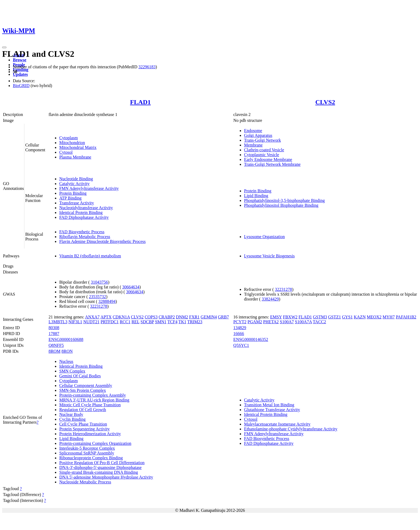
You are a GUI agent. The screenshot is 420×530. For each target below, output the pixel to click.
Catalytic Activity (74, 183)
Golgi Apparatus (258, 135)
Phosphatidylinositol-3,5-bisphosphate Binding (284, 200)
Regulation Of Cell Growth (82, 409)
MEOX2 (374, 317)
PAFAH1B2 (406, 317)
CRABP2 (167, 317)
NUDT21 (91, 321)
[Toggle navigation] (4, 47)
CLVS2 (325, 102)
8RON (67, 351)
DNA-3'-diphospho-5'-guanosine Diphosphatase (100, 467)
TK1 (182, 321)
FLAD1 (140, 102)
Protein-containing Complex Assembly (92, 395)
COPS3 (151, 317)
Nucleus (66, 361)
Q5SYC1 (241, 345)
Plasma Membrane (75, 157)
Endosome (253, 130)
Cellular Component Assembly (85, 385)
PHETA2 (271, 321)
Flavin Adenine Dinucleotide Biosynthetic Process (102, 241)
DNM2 (182, 317)
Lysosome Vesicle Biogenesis (269, 256)
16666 (238, 333)
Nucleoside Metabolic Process (85, 482)
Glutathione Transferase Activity (272, 409)
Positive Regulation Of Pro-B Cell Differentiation (101, 462)
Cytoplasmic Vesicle (261, 154)
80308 (53, 327)
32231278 (98, 306)
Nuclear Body (71, 414)
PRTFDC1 (109, 321)
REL (136, 321)
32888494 (106, 301)
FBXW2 (290, 317)
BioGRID (21, 85)
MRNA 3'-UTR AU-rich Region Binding (94, 400)
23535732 (97, 296)
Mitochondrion (72, 142)
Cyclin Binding (72, 419)
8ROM (54, 351)
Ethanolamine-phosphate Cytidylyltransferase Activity (290, 429)
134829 (239, 327)
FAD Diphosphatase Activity (84, 217)
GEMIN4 (209, 317)
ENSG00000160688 (65, 339)
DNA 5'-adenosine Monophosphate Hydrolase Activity (106, 477)
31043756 (99, 282)
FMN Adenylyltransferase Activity (89, 188)
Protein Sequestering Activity (84, 429)
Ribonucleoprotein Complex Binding (91, 458)
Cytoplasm (68, 138)
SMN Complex (72, 371)
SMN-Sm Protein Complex (82, 390)
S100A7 (287, 321)
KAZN (360, 317)
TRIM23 (194, 321)
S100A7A (303, 321)
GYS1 (347, 317)
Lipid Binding (256, 195)
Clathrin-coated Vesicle (264, 150)
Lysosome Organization (264, 236)
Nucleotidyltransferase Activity (86, 207)
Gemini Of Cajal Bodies (80, 376)
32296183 (147, 67)
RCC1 (125, 321)
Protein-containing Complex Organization (95, 443)
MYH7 (388, 317)
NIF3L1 (75, 321)
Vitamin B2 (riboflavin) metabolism (90, 256)
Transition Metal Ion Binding (269, 405)
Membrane (253, 145)
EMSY (276, 317)
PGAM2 (255, 321)
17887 (53, 333)
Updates (20, 74)
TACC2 (319, 321)
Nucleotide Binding (76, 178)
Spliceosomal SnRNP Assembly (86, 453)
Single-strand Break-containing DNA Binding (98, 472)
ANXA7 (92, 317)
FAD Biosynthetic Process (81, 232)
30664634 (130, 287)
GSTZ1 (334, 317)
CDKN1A (121, 317)
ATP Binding (70, 198)
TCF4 (172, 321)
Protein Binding (73, 193)
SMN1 (161, 321)
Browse (19, 60)
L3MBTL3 (57, 321)
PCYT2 (239, 321)
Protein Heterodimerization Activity (90, 433)
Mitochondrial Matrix (77, 147)
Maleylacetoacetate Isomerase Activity (277, 424)
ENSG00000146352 (250, 339)
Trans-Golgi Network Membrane (272, 164)
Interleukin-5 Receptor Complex (87, 448)
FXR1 (194, 317)
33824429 (270, 299)
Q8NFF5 (56, 345)
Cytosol (66, 152)
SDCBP (147, 321)
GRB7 (223, 317)
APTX (106, 317)
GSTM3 (320, 317)
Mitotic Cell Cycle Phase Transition (90, 405)
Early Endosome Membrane (268, 159)
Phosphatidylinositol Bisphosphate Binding (281, 205)
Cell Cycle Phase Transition (83, 424)
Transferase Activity (76, 203)
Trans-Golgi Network (262, 140)
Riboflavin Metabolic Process (84, 236)
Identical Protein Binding (81, 212)
